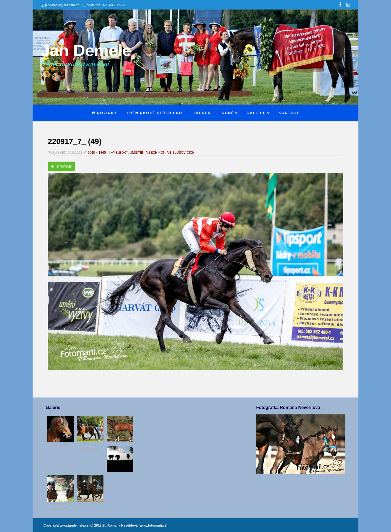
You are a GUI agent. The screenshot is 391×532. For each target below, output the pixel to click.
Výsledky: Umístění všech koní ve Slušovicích (152, 153)
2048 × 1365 (97, 153)
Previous (61, 166)
